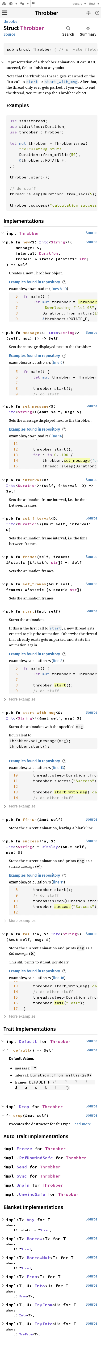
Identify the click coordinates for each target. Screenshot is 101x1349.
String (58, 242)
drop (18, 1115)
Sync (22, 1176)
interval (32, 479)
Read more (81, 1123)
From (32, 1276)
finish (30, 819)
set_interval (37, 518)
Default (28, 1041)
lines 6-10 (58, 289)
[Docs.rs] (4, 3)
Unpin (23, 1185)
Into (44, 242)
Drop (24, 1106)
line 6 (58, 362)
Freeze (24, 1148)
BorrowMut (38, 1257)
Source (9, 34)
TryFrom (43, 1304)
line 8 (58, 661)
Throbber (46, 13)
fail (27, 934)
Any (30, 1219)
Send (22, 1167)
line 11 (58, 882)
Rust (92, 3)
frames (30, 556)
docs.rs (77, 3)
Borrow (34, 1238)
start (28, 611)
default (21, 1050)
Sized (44, 1230)
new (26, 242)
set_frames (34, 584)
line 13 (58, 767)
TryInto (43, 1323)
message (31, 332)
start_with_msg (39, 712)
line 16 (58, 978)
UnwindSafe (32, 1194)
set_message (36, 406)
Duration (48, 253)
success (31, 841)
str (82, 259)
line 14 (56, 436)
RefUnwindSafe (36, 1157)
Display (50, 846)
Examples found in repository (34, 282)
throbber (11, 21)
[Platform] (24, 3)
